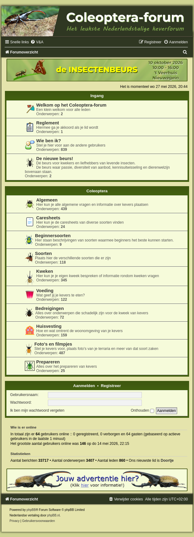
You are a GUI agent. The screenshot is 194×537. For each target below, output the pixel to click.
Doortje (167, 460)
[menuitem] (36, 42)
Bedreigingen (49, 308)
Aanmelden (84, 385)
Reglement (47, 122)
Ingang (96, 95)
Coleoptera (97, 191)
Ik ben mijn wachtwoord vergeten (37, 410)
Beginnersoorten (53, 235)
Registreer (111, 385)
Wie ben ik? (48, 140)
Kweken (44, 271)
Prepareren (48, 361)
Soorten (43, 253)
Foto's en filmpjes (53, 344)
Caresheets (48, 217)
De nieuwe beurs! (54, 158)
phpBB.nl (53, 515)
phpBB (31, 510)
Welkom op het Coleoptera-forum (71, 105)
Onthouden (142, 410)
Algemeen (46, 200)
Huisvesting (48, 326)
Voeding (44, 290)
